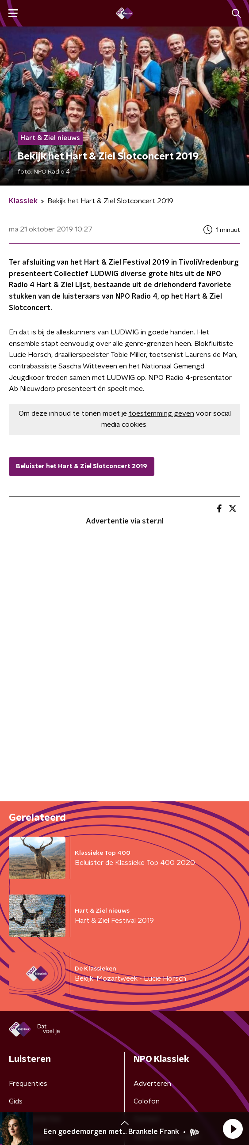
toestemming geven (161, 413)
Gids (16, 1101)
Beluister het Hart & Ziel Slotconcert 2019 (81, 466)
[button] (232, 1129)
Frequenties (28, 1083)
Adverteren (152, 1083)
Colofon (147, 1101)
